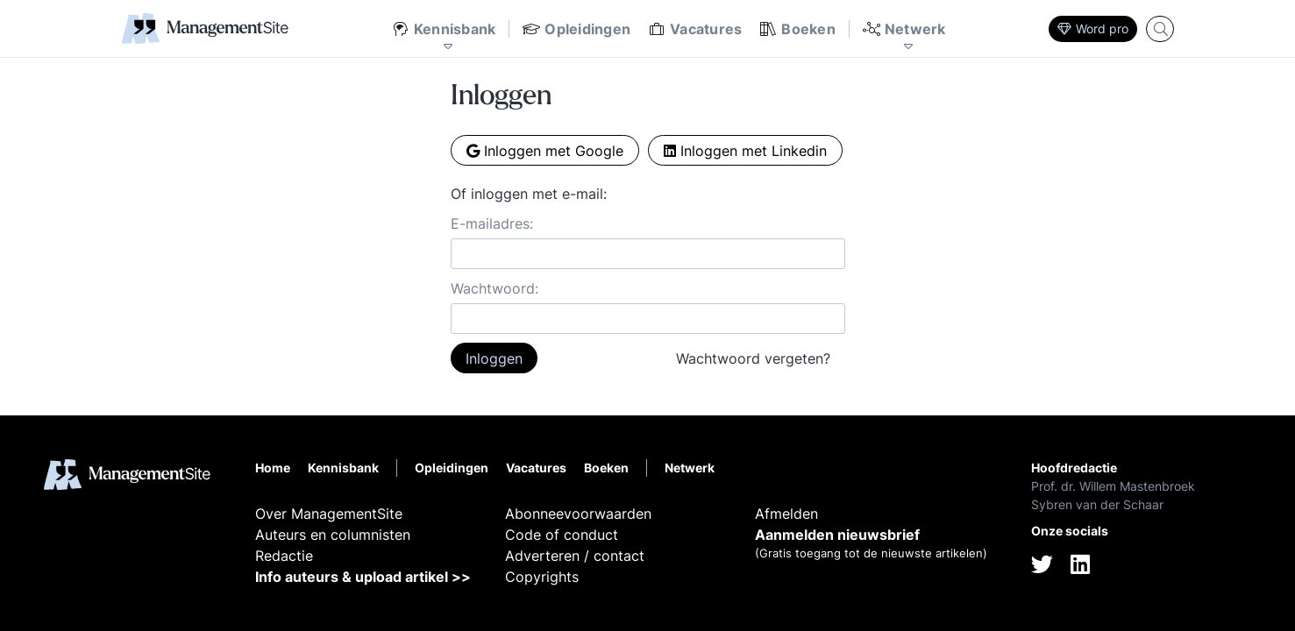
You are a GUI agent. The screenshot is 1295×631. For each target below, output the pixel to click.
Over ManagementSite (328, 513)
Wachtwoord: (494, 288)
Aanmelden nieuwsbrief (837, 534)
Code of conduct (561, 534)
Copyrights (542, 576)
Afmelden (786, 513)
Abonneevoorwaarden (578, 513)
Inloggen (494, 358)
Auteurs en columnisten (332, 534)
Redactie (284, 555)
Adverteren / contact (574, 555)
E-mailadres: (492, 223)
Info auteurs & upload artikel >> (363, 576)
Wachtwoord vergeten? (753, 358)
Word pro (1092, 28)
